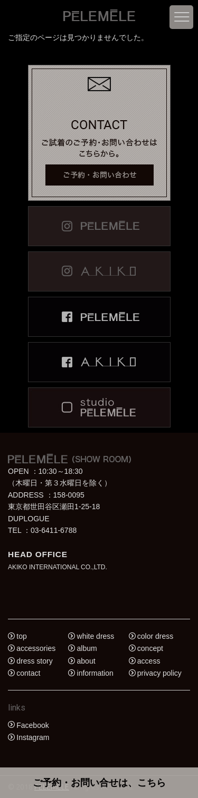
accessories (35, 649)
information (95, 673)
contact (28, 673)
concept (150, 649)
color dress (155, 636)
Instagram (32, 737)
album (87, 649)
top (21, 636)
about (86, 661)
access (149, 661)
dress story (34, 661)
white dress (96, 636)
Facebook (32, 725)
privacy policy (159, 673)
